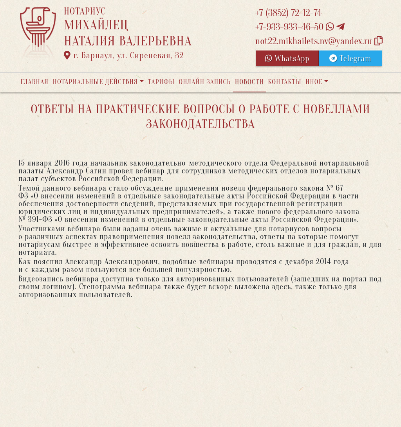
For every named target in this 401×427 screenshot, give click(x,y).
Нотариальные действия (95, 82)
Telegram (350, 58)
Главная (34, 82)
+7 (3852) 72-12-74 (288, 13)
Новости (249, 82)
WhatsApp (287, 58)
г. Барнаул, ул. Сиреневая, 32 (124, 55)
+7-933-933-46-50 (300, 27)
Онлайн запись (205, 82)
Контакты (284, 82)
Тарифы (161, 82)
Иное (314, 82)
